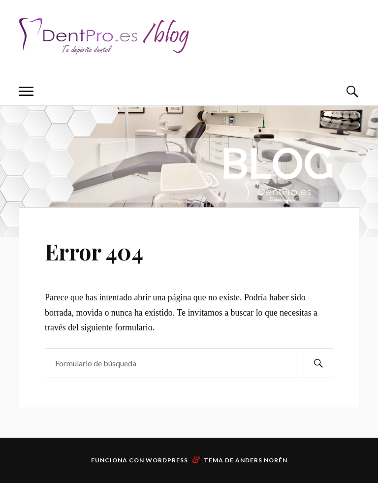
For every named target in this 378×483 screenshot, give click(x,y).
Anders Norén (261, 460)
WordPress (167, 460)
